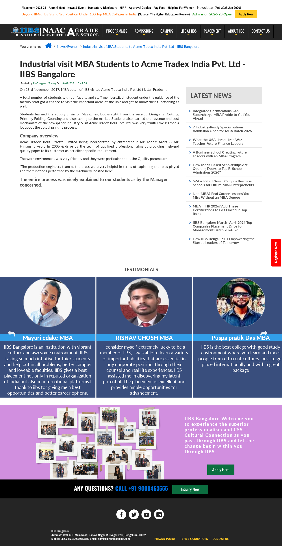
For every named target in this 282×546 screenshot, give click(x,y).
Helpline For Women (181, 7)
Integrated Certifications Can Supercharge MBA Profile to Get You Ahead (221, 114)
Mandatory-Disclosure (102, 7)
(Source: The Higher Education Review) (163, 14)
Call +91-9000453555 (141, 488)
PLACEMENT (212, 31)
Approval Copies (140, 7)
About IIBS (236, 31)
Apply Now (246, 14)
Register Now (276, 252)
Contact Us (261, 31)
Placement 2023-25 (34, 7)
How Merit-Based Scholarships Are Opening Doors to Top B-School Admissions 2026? (220, 168)
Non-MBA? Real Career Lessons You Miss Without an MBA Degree (221, 195)
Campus (166, 31)
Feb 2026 (221, 7)
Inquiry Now (190, 489)
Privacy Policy (165, 539)
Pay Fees (159, 7)
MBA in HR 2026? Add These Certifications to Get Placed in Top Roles (220, 210)
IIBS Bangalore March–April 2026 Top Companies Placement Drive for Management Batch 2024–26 (222, 226)
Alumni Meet (57, 7)
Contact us (221, 539)
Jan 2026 (234, 7)
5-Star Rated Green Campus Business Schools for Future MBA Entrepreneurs (223, 183)
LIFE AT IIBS (188, 31)
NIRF (123, 7)
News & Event (76, 7)
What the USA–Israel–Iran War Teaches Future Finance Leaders (218, 141)
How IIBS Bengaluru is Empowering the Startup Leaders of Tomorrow (224, 240)
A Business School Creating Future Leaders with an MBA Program (220, 154)
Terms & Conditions (194, 539)
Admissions (144, 31)
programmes (116, 31)
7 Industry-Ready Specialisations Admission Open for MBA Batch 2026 (222, 129)
